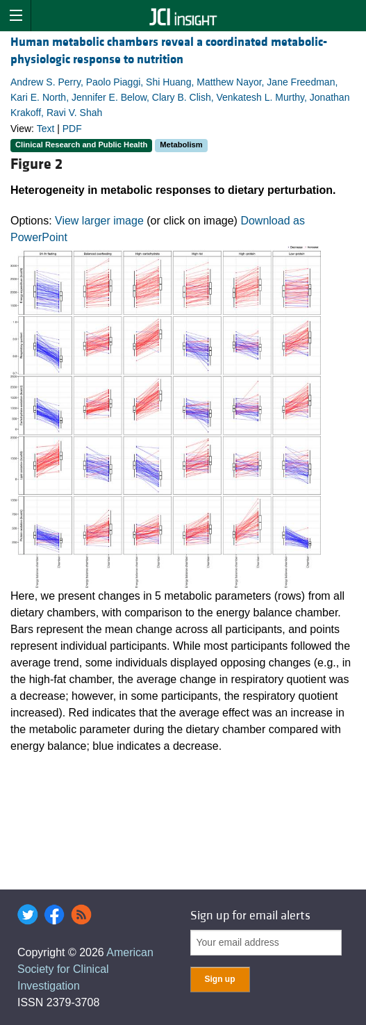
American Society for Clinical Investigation (85, 969)
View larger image (99, 221)
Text (46, 128)
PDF (72, 128)
